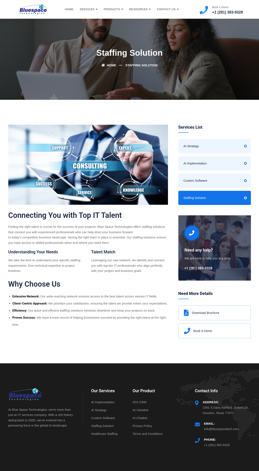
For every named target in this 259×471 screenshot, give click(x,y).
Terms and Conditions (148, 433)
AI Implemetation (195, 163)
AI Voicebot (140, 410)
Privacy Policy (142, 426)
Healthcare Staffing (104, 433)
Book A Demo (198, 331)
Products (112, 9)
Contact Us (166, 9)
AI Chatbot (140, 418)
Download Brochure (201, 313)
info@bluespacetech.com (221, 429)
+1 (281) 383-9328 (217, 445)
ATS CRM (139, 402)
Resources (138, 9)
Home (69, 9)
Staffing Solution (195, 198)
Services (87, 9)
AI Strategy (191, 146)
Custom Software (195, 180)
